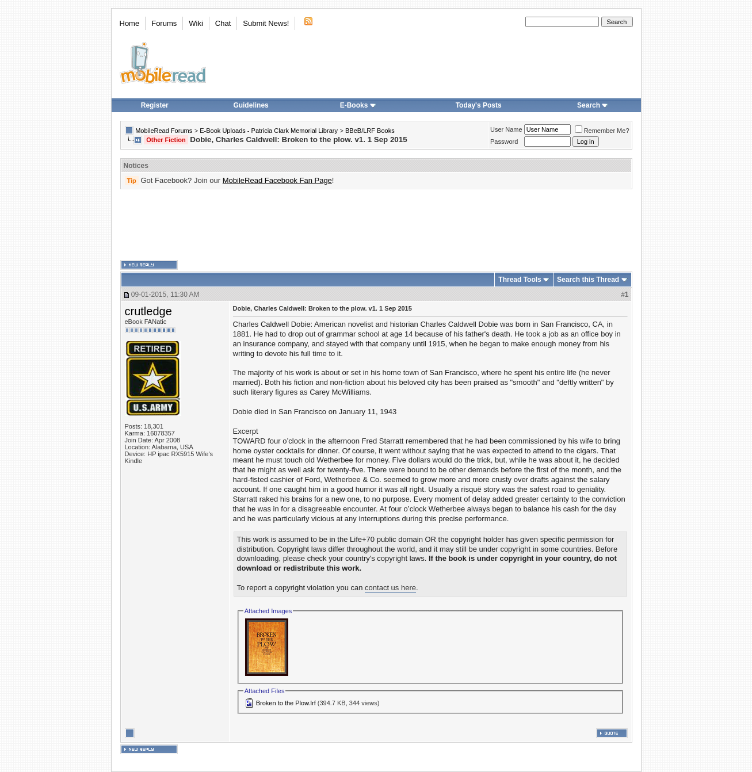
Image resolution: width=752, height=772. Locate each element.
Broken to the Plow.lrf (286, 703)
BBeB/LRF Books (370, 130)
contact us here (390, 587)
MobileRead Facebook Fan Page (277, 180)
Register (155, 105)
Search (592, 105)
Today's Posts (479, 105)
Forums (164, 23)
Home (130, 23)
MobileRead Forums (163, 130)
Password (504, 141)
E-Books (358, 105)
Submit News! (266, 23)
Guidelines (250, 105)
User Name (506, 129)
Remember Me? (602, 130)
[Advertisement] (376, 225)
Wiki (196, 23)
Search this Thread (588, 280)
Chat (223, 23)
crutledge (148, 311)
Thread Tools (519, 280)
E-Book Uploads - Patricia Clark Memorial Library (269, 130)
